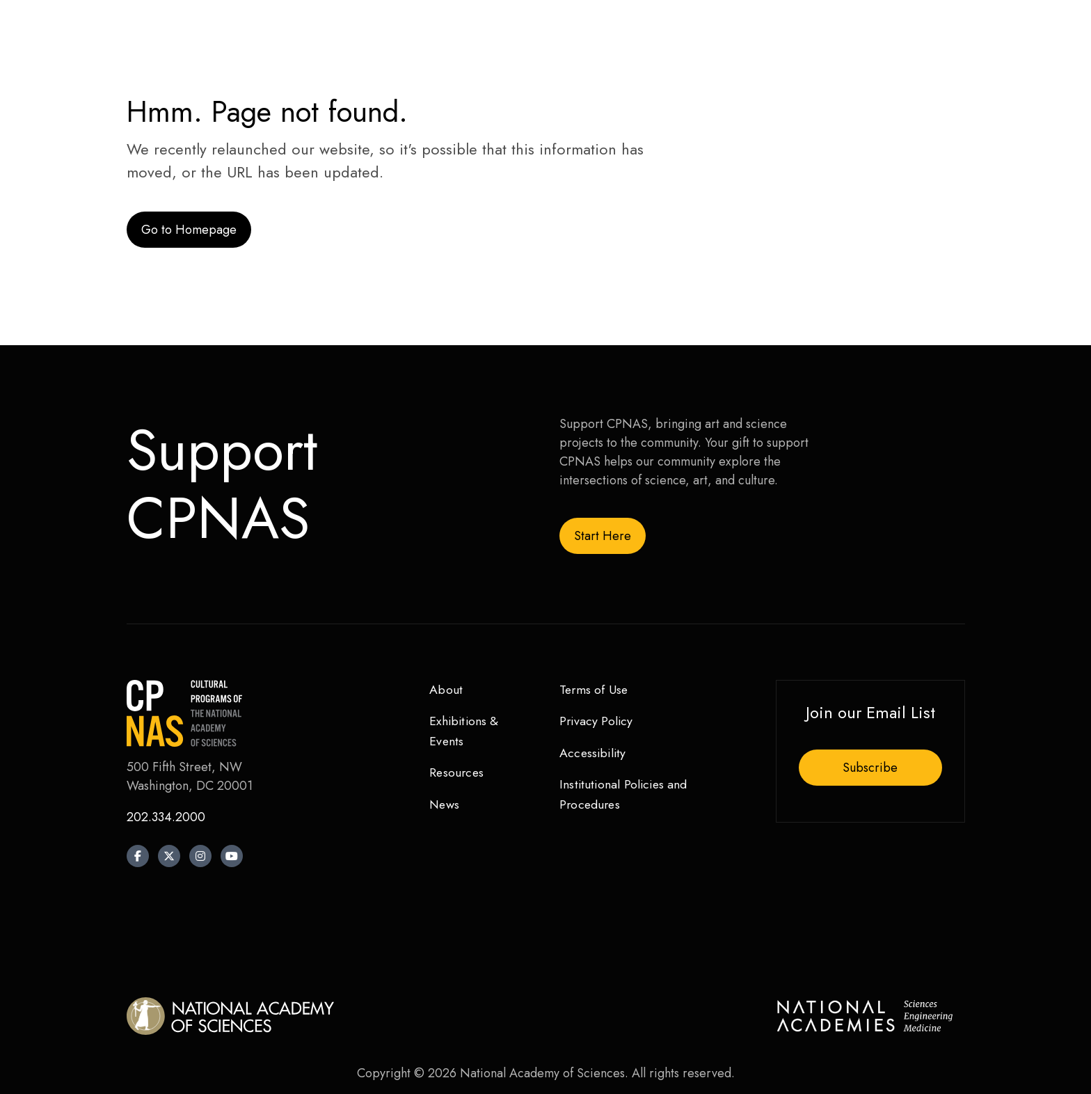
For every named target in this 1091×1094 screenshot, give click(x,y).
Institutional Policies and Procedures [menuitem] (625, 795)
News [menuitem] (445, 805)
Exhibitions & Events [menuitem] (465, 732)
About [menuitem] (446, 690)
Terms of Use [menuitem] (594, 690)
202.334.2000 (166, 817)
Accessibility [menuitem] (593, 754)
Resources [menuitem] (457, 773)
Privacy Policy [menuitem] (597, 722)
